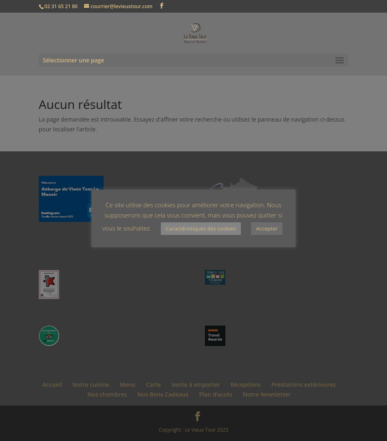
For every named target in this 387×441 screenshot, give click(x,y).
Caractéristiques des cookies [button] (201, 228)
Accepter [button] (267, 228)
